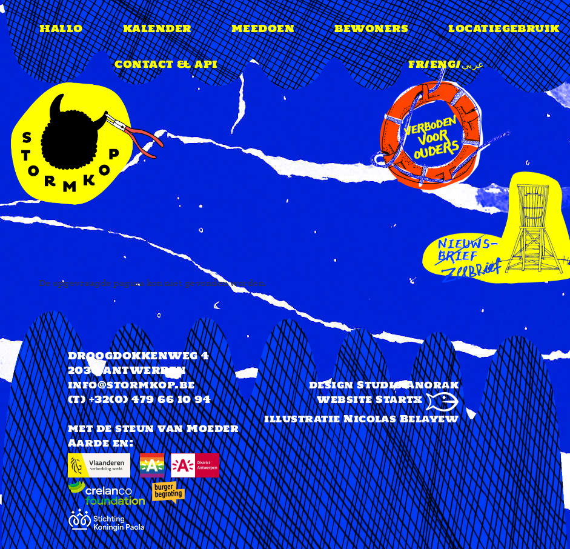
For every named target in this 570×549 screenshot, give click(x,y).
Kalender (157, 28)
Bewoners (371, 28)
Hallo (60, 28)
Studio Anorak (408, 385)
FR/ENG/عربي (446, 64)
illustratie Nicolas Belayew (361, 419)
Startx (417, 399)
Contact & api (165, 64)
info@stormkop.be (131, 385)
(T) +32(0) (98, 399)
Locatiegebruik (504, 28)
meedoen (262, 28)
